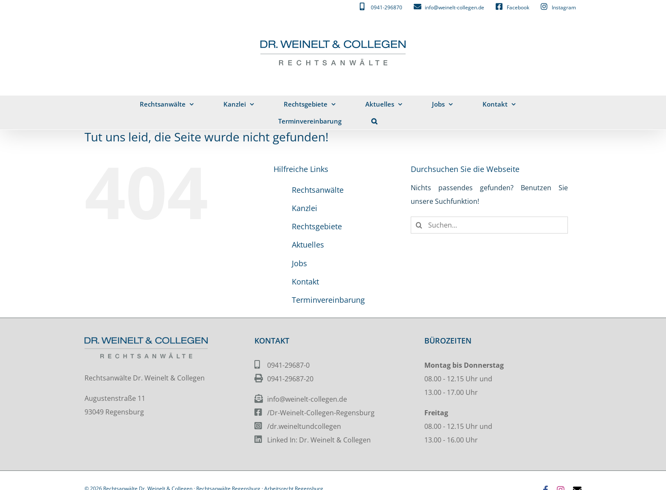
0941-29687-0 (288, 365)
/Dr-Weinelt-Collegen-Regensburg (321, 412)
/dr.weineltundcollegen (304, 426)
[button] (374, 121)
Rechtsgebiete (317, 226)
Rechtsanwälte (318, 190)
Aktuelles (308, 244)
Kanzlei (304, 208)
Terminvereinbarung (328, 300)
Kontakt (305, 281)
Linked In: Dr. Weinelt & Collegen (319, 440)
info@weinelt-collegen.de (307, 399)
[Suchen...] (489, 225)
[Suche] (419, 225)
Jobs (299, 263)
